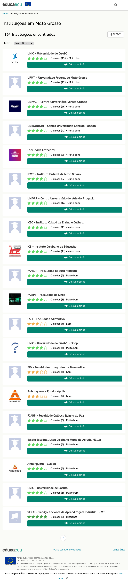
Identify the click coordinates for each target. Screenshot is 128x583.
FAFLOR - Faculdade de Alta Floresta (52, 271)
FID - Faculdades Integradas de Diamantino (56, 367)
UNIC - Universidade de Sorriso (47, 488)
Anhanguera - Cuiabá (41, 463)
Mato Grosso (24, 43)
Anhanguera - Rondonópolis (46, 391)
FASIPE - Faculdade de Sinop (46, 295)
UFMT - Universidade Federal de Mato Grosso (57, 77)
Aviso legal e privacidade (67, 549)
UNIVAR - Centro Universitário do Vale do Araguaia (60, 198)
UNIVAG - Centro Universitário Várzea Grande (57, 102)
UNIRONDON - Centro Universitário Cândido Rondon (61, 126)
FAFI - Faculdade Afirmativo (46, 319)
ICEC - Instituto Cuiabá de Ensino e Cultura (55, 222)
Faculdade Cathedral (41, 150)
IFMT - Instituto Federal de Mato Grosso (54, 174)
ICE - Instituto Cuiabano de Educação (51, 246)
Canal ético (119, 549)
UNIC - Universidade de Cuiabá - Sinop (52, 343)
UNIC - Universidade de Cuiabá (47, 53)
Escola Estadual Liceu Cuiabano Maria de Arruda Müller (64, 439)
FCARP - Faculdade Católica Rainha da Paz (55, 415)
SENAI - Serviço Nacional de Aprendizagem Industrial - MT (66, 512)
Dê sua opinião (74, 65)
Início (5, 13)
